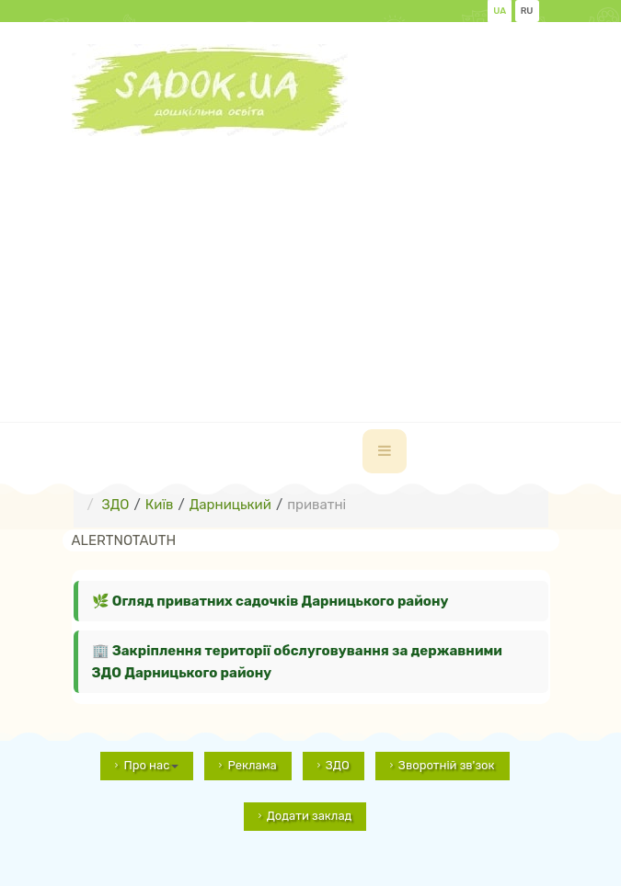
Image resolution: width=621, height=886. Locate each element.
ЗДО (338, 765)
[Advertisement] (346, 264)
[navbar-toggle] (384, 451)
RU (527, 11)
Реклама (251, 765)
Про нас (150, 765)
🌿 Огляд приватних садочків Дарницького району (270, 601)
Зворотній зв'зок (446, 765)
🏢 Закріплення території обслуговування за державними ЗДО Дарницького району (297, 661)
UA (499, 11)
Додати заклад (309, 816)
